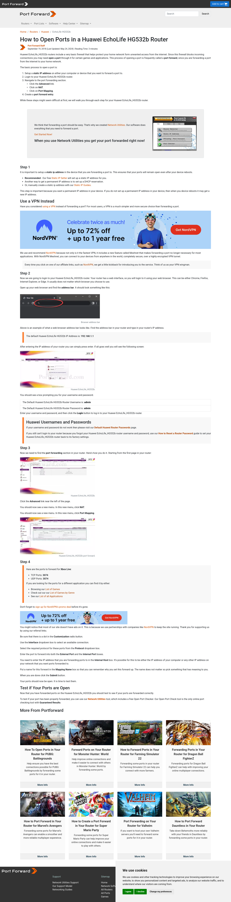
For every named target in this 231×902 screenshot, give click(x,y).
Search (205, 13)
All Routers (106, 889)
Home (23, 31)
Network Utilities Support (65, 882)
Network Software (110, 886)
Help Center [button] (69, 23)
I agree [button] (128, 891)
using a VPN (48, 206)
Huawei (45, 31)
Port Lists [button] (39, 23)
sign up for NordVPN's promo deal (53, 606)
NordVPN (51, 253)
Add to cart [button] (219, 4)
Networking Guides (62, 889)
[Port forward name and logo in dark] (38, 13)
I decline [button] (140, 891)
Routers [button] (25, 23)
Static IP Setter (59, 178)
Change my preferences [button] (161, 891)
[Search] (182, 14)
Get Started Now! (43, 134)
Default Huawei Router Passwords (112, 427)
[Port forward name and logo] (15, 3)
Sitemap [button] (84, 23)
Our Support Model (62, 886)
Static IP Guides (82, 185)
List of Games (52, 589)
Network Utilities (116, 125)
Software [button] (54, 23)
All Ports (105, 893)
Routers (34, 31)
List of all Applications (51, 596)
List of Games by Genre (62, 592)
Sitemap (105, 876)
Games (104, 896)
